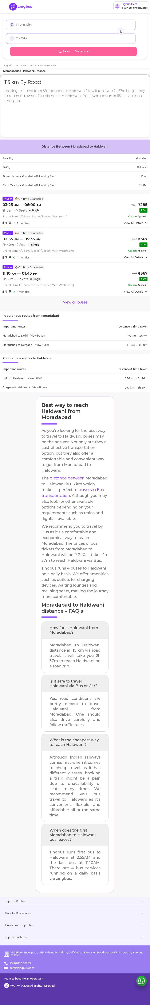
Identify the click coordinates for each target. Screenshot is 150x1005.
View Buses (37, 336)
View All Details (135, 223)
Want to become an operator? (23, 978)
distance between (67, 478)
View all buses (75, 302)
